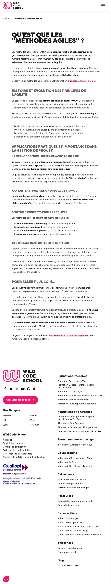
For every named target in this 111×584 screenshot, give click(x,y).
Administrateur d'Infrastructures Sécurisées (79, 431)
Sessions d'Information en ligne (73, 487)
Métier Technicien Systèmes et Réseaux (78, 526)
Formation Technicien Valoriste (73, 399)
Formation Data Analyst (70, 391)
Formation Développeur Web (72, 381)
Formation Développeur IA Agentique (77, 403)
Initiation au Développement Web (75, 458)
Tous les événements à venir (72, 479)
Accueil (7, 18)
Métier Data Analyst (68, 518)
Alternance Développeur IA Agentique (77, 427)
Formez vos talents (67, 552)
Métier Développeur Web (70, 522)
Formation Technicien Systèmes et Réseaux (80, 395)
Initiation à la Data (67, 462)
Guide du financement (69, 505)
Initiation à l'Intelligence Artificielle (75, 466)
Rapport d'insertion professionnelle (75, 501)
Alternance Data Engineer (71, 423)
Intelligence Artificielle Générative (75, 444)
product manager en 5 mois (82, 80)
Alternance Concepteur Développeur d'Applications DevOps (76, 418)
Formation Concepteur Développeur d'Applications (76, 386)
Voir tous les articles (68, 565)
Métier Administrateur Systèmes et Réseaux (80, 534)
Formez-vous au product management (69, 335)
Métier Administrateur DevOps (73, 530)
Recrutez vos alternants (70, 548)
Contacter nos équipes (18, 399)
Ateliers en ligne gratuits (70, 483)
